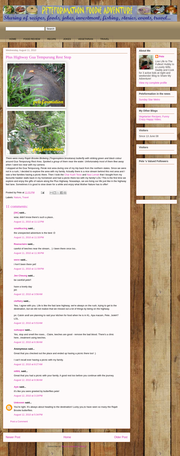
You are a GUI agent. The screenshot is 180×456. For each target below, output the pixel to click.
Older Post (120, 437)
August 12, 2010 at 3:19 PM (28, 395)
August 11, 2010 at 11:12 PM (29, 221)
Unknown (19, 402)
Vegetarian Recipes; (150, 116)
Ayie (16, 386)
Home (67, 437)
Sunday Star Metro (149, 99)
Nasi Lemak (93, 174)
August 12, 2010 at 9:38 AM (28, 380)
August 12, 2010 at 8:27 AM (28, 364)
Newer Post (13, 437)
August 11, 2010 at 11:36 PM (29, 253)
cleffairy (18, 301)
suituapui (19, 330)
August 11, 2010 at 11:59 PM (29, 268)
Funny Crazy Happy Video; (154, 118)
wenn (17, 259)
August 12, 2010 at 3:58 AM (28, 294)
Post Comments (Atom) (74, 446)
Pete (161, 56)
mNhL (17, 371)
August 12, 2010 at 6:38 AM (28, 342)
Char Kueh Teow (73, 174)
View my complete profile (153, 82)
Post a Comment (19, 421)
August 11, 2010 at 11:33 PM (29, 237)
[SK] (16, 212)
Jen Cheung (20, 275)
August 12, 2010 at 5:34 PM (28, 414)
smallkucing (20, 228)
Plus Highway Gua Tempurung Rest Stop (38, 57)
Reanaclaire (20, 244)
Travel (25, 197)
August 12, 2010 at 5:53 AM (28, 323)
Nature (17, 197)
